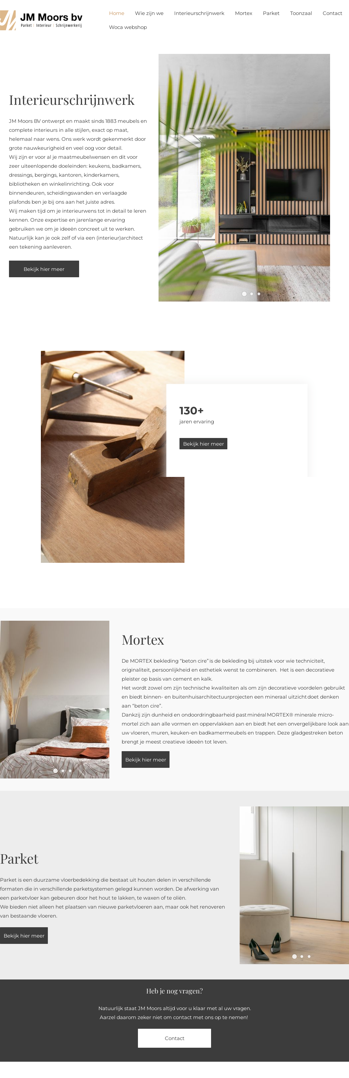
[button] (244, 294)
